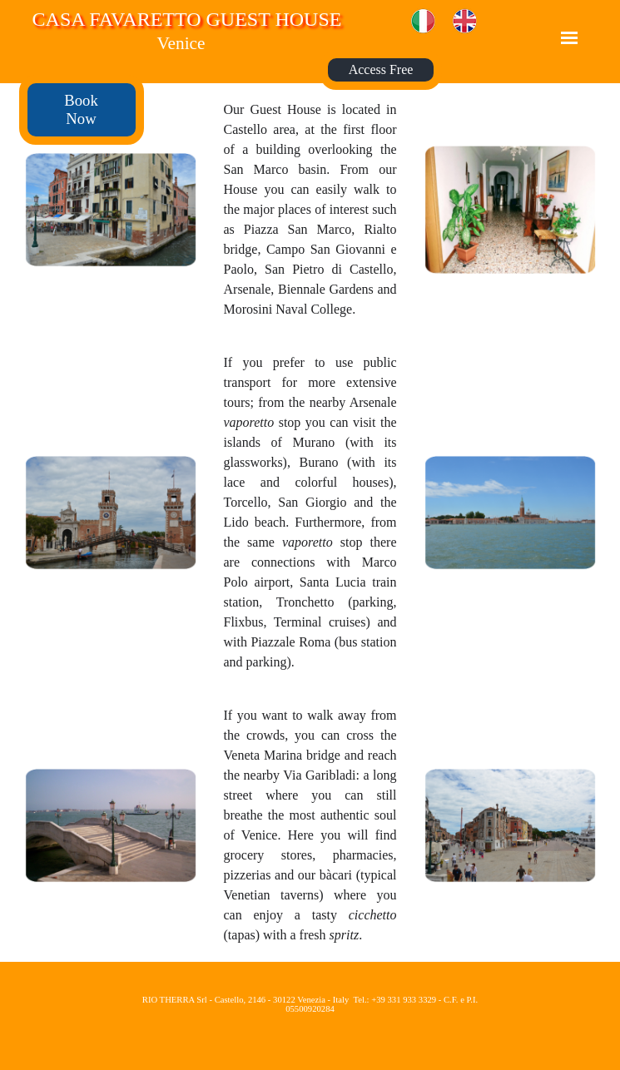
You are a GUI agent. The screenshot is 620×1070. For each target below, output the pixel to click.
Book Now (80, 109)
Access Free (381, 69)
